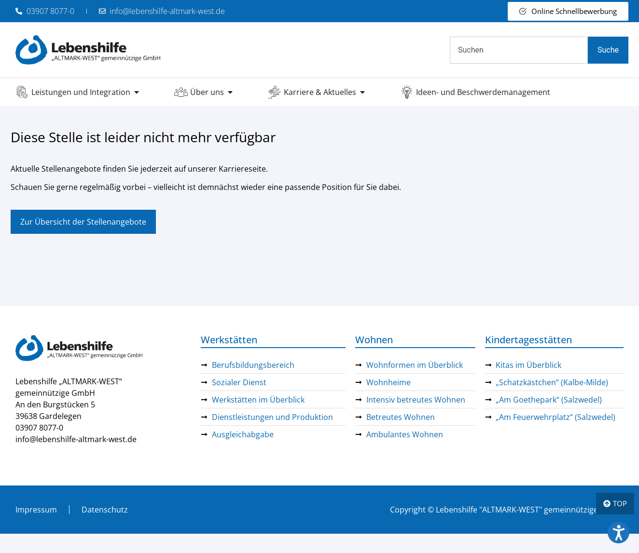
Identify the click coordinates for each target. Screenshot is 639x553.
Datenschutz (105, 509)
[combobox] (519, 50)
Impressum (36, 509)
